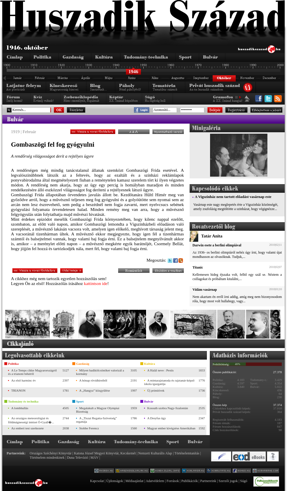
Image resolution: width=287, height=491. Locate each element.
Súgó (243, 481)
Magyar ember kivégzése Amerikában (171, 428)
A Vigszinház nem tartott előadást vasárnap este (233, 196)
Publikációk (189, 481)
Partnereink (208, 481)
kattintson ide (95, 283)
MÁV (94, 458)
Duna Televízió (77, 458)
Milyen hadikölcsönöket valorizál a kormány (100, 372)
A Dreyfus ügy (156, 418)
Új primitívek (156, 390)
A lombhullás (19, 408)
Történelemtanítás (186, 453)
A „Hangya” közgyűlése (94, 390)
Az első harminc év (23, 380)
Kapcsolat (97, 481)
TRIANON (18, 390)
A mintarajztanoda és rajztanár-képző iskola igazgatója (169, 382)
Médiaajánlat (134, 481)
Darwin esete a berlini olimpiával (216, 245)
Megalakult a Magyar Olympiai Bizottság (97, 409)
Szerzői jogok (228, 481)
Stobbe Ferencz (89, 428)
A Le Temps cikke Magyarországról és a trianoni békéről (32, 372)
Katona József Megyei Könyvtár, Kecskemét (105, 453)
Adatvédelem (155, 481)
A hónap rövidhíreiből (93, 380)
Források (173, 481)
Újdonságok (114, 481)
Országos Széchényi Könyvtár (50, 453)
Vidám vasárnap (204, 290)
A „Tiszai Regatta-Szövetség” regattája (96, 419)
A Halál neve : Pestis (160, 370)
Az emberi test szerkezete (27, 428)
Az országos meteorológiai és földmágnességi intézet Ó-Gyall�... (31, 420)
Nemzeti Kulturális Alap (155, 453)
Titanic (197, 267)
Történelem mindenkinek (47, 458)
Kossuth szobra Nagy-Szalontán (167, 408)
